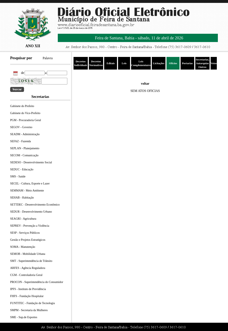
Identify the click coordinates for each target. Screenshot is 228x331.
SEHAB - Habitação (22, 197)
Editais (111, 63)
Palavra (48, 58)
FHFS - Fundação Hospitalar (26, 296)
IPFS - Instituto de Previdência (28, 289)
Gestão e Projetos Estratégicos (27, 239)
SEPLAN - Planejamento (24, 148)
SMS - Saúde (17, 176)
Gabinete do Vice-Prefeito (25, 113)
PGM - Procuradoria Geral (25, 120)
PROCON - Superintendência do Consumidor (36, 282)
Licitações (158, 63)
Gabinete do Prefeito (22, 106)
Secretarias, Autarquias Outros (202, 63)
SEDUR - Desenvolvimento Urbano (31, 211)
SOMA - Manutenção (22, 246)
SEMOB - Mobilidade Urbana (27, 253)
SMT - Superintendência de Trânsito (31, 260)
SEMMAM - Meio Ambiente (27, 190)
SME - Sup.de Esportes (23, 317)
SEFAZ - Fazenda (20, 141)
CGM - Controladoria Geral (26, 275)
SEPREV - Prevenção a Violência (29, 225)
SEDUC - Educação (21, 169)
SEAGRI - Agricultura (23, 218)
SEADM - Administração (25, 134)
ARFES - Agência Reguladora (27, 268)
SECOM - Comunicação (24, 155)
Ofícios (173, 63)
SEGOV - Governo (21, 127)
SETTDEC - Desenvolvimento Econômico (35, 204)
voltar (145, 83)
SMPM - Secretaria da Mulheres (29, 310)
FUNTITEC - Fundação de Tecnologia (32, 303)
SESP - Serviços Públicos (25, 232)
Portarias (187, 63)
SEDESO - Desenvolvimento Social (31, 162)
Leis (124, 63)
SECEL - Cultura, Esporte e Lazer (30, 183)
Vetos (214, 63)
